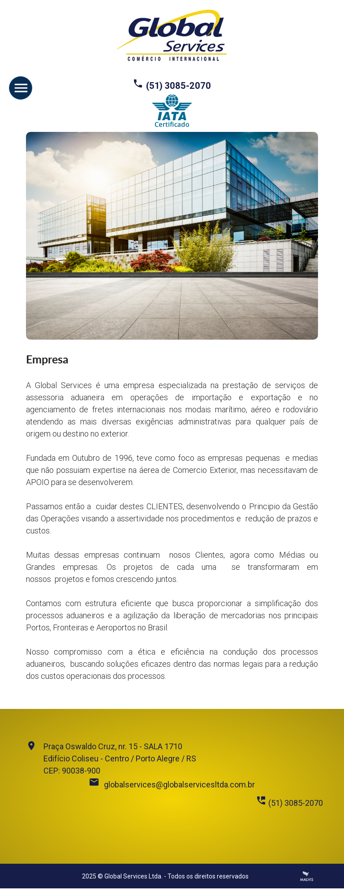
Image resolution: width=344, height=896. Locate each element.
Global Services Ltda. (133, 876)
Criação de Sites (307, 876)
